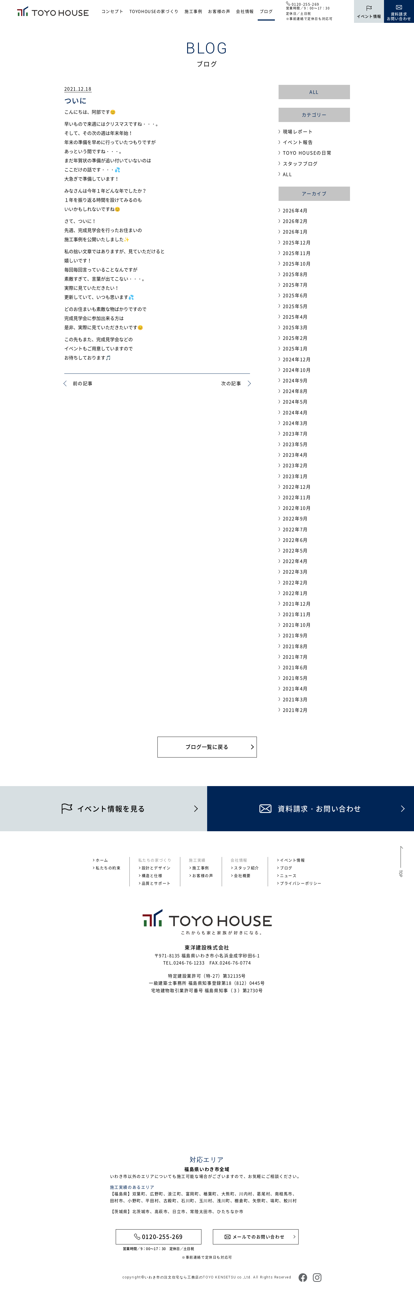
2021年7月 (295, 656)
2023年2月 (295, 465)
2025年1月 (295, 348)
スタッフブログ (300, 163)
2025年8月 (295, 274)
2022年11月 (297, 497)
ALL (314, 91)
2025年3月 (295, 327)
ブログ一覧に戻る (207, 747)
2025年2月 (295, 337)
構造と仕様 (152, 875)
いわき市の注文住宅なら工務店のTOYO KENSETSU (190, 1277)
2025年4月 (295, 316)
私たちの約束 (108, 867)
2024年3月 (295, 422)
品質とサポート (156, 883)
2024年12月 (297, 359)
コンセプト (112, 11)
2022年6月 (295, 539)
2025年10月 (297, 263)
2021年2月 (295, 709)
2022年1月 (295, 592)
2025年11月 (297, 252)
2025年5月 (295, 306)
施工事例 (193, 11)
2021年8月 (295, 646)
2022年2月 (295, 582)
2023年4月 (295, 454)
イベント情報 (292, 860)
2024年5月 (295, 401)
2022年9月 (295, 518)
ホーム (102, 860)
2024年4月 (295, 412)
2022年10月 (297, 507)
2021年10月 (297, 624)
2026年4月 (295, 210)
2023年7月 (295, 433)
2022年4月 (295, 560)
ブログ (266, 11)
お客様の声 (219, 11)
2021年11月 (297, 614)
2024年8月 (295, 390)
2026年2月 (295, 220)
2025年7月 (295, 284)
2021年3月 (295, 699)
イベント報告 (298, 142)
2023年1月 (295, 476)
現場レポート (298, 131)
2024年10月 (297, 369)
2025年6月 (295, 295)
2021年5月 (295, 677)
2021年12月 (297, 603)
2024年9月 (295, 380)
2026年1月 (295, 231)
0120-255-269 (305, 4)
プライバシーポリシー (301, 883)
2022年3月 (295, 571)
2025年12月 (297, 242)
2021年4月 (295, 688)
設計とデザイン (156, 867)
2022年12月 (297, 486)
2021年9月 (295, 635)
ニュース (288, 875)
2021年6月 (295, 667)
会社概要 (242, 875)
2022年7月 (295, 529)
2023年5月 (295, 444)
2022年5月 (295, 550)
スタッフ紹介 (246, 867)
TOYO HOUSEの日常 (307, 152)
